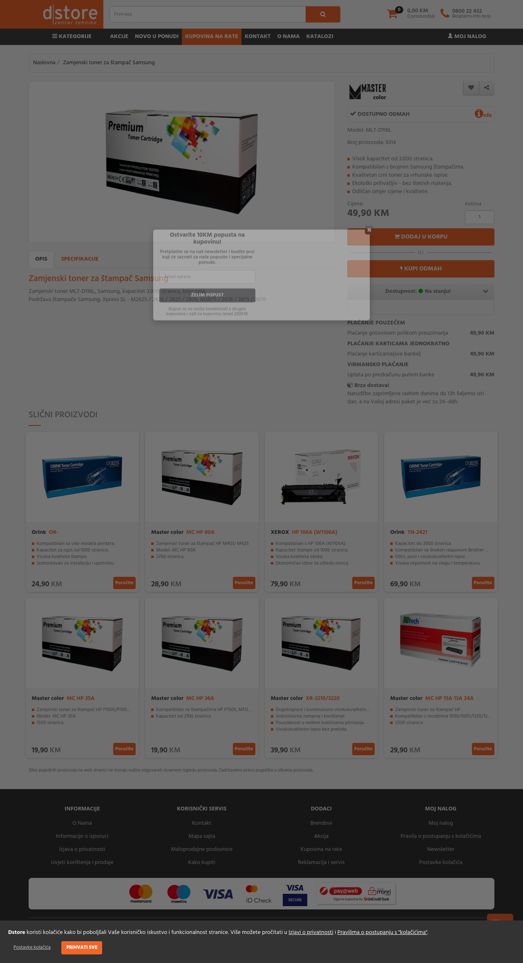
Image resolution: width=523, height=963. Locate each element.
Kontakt (258, 36)
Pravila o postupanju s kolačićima (440, 836)
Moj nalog (467, 36)
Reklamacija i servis (321, 862)
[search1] (323, 14)
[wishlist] (471, 88)
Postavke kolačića (32, 947)
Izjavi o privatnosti (310, 932)
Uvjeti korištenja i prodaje (82, 862)
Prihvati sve (81, 947)
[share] (486, 88)
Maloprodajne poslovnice (201, 849)
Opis (41, 259)
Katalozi (319, 36)
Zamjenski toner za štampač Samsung (108, 63)
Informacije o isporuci (82, 836)
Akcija (321, 836)
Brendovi (321, 823)
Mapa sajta (201, 836)
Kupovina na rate (211, 36)
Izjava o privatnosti (82, 849)
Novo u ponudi (157, 36)
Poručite (124, 583)
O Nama (82, 823)
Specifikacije (80, 259)
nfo (483, 115)
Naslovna (44, 63)
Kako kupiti (201, 862)
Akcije (119, 36)
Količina (473, 204)
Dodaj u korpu (421, 237)
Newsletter (440, 849)
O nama (288, 36)
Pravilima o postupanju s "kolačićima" (382, 932)
